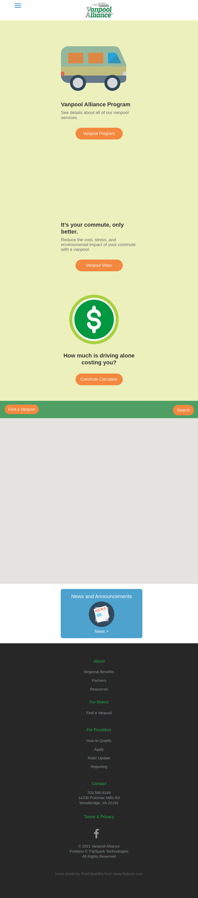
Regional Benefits (99, 672)
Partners (99, 680)
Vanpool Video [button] (99, 265)
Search (183, 410)
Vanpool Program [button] (99, 133)
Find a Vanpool (99, 713)
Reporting (99, 766)
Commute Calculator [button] (99, 379)
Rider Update (99, 758)
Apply (99, 749)
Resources (99, 689)
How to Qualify (99, 740)
